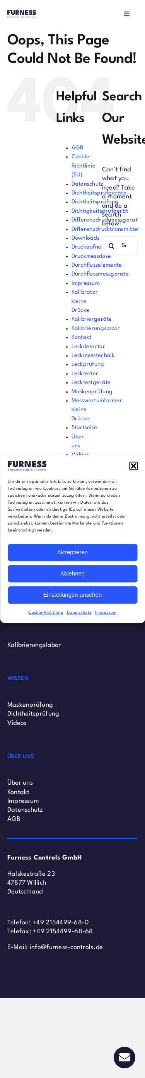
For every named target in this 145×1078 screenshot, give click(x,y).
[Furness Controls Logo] (21, 13)
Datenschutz (79, 613)
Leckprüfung (88, 364)
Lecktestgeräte (91, 383)
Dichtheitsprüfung (95, 202)
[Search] (111, 246)
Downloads (85, 238)
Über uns (20, 783)
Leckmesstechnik (93, 356)
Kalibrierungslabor (96, 329)
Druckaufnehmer (93, 247)
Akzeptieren (72, 552)
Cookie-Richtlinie (45, 613)
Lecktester (85, 374)
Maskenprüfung (92, 392)
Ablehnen (72, 573)
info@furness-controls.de (66, 947)
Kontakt (82, 337)
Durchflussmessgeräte (100, 274)
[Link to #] (124, 1057)
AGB (78, 148)
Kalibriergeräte (92, 319)
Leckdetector (88, 347)
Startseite (84, 428)
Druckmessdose (91, 256)
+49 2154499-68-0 (60, 922)
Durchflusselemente (97, 265)
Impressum (105, 613)
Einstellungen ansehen (72, 594)
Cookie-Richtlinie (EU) (84, 166)
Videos (17, 723)
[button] (133, 466)
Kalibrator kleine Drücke (85, 301)
